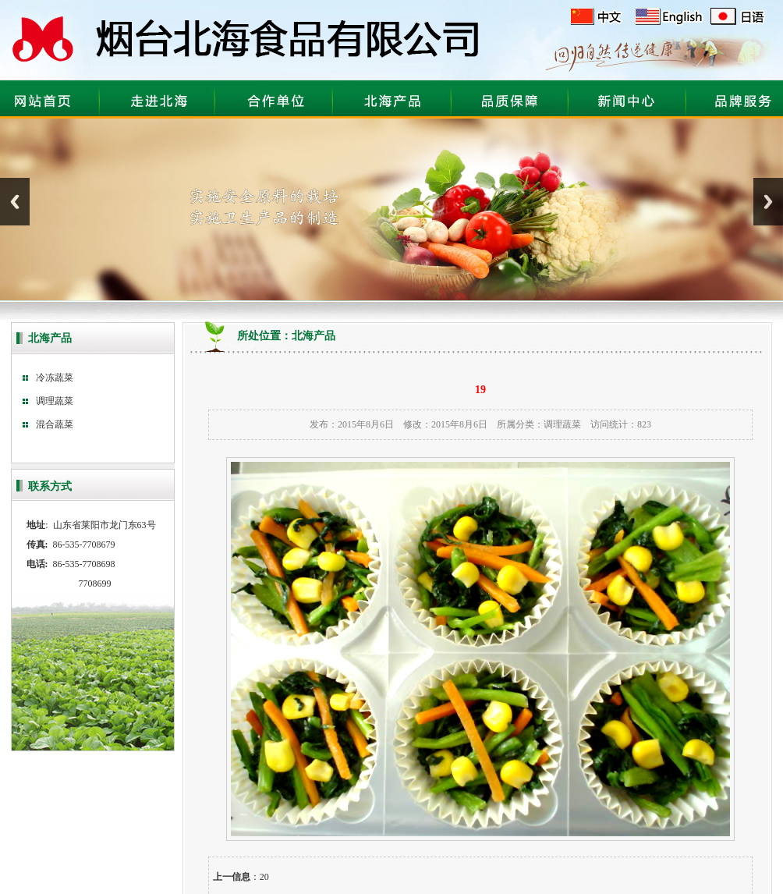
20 (264, 876)
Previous (15, 201)
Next (768, 201)
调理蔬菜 (562, 424)
